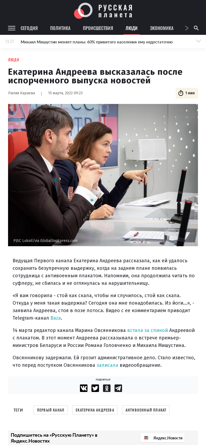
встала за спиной (147, 330)
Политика (60, 28)
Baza (55, 318)
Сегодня (29, 28)
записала (107, 365)
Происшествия (98, 28)
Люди (132, 28)
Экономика (162, 28)
